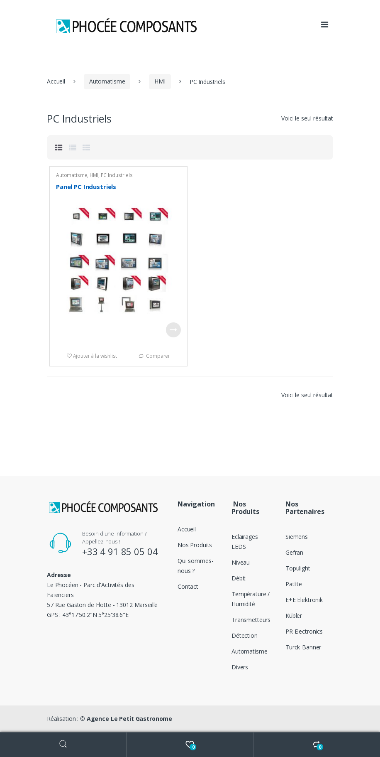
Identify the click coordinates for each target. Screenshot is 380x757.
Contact (188, 586)
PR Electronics (304, 631)
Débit (238, 578)
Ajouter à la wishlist (94, 355)
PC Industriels (117, 175)
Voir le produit (173, 329)
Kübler (293, 615)
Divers (239, 667)
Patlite (293, 584)
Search (63, 744)
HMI (160, 81)
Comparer (158, 355)
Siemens (296, 537)
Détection (244, 635)
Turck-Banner (303, 647)
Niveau (240, 562)
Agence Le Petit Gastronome (129, 719)
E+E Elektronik (304, 600)
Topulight (297, 568)
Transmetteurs (250, 620)
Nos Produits (195, 545)
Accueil (56, 81)
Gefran (294, 552)
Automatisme (107, 81)
